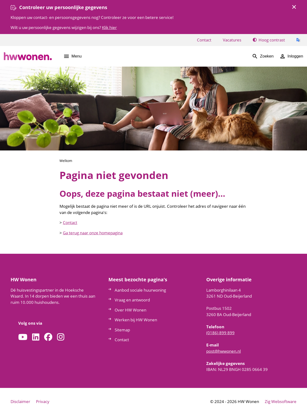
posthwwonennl (223, 351)
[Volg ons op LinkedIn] (35, 337)
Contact (70, 222)
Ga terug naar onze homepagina (93, 233)
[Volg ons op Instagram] (60, 337)
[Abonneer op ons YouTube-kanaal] (22, 337)
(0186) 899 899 (220, 332)
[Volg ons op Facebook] (48, 337)
